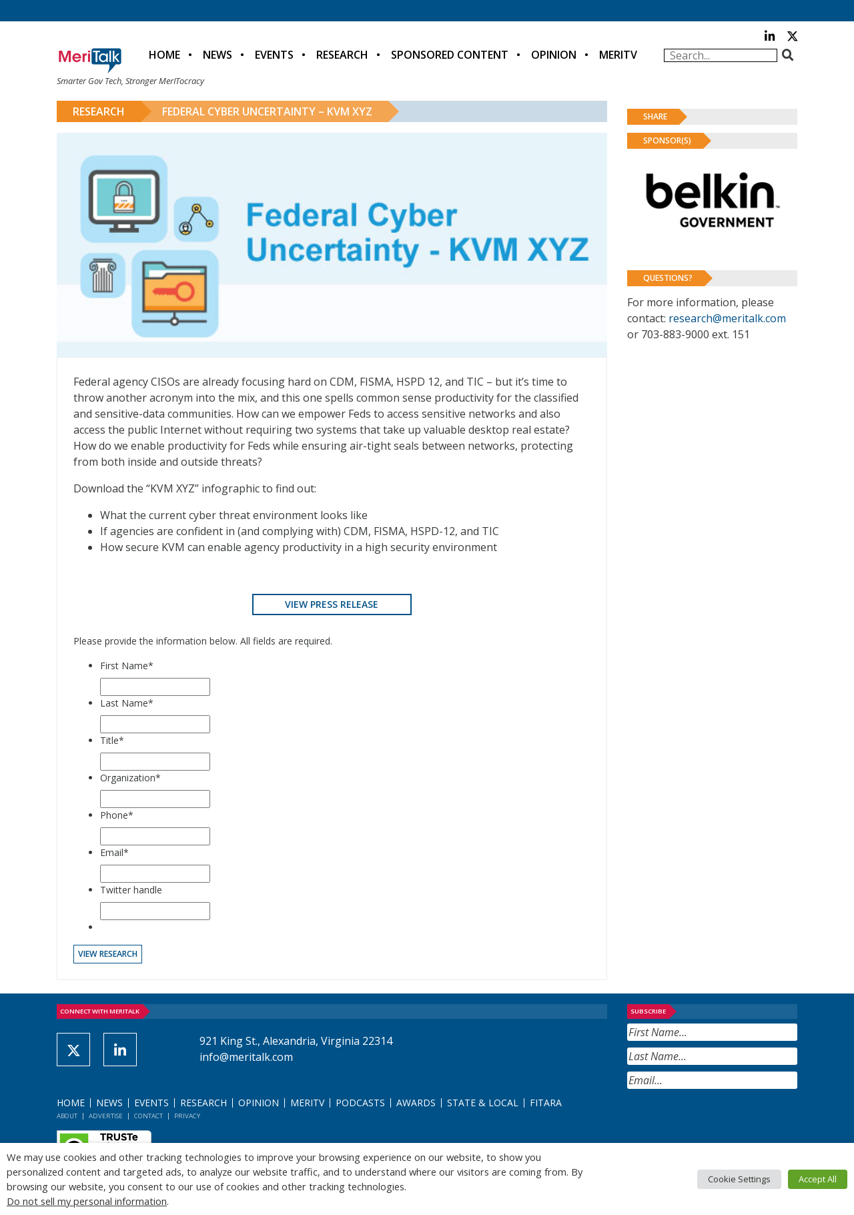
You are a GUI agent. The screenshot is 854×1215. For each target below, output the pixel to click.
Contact (148, 1116)
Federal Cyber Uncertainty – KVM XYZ (267, 111)
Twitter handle (131, 889)
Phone (116, 815)
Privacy (187, 1116)
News (217, 54)
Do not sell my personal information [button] (87, 1201)
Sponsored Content (449, 54)
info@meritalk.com (246, 1057)
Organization (130, 777)
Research (342, 54)
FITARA (546, 1102)
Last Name (126, 703)
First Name (126, 665)
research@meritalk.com (727, 318)
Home (164, 54)
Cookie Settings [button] (739, 1179)
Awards (416, 1102)
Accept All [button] (818, 1179)
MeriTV (618, 54)
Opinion (553, 54)
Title (112, 740)
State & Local (482, 1102)
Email (114, 852)
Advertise (106, 1116)
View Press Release (331, 604)
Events (274, 54)
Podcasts (360, 1102)
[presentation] (728, 1122)
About (67, 1116)
